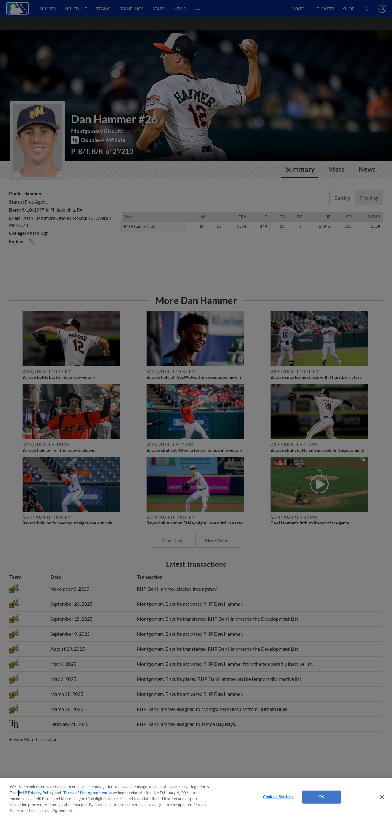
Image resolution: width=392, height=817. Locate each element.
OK (321, 796)
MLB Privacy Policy (36, 792)
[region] (196, 797)
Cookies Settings (278, 796)
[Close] (382, 797)
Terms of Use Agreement (85, 792)
